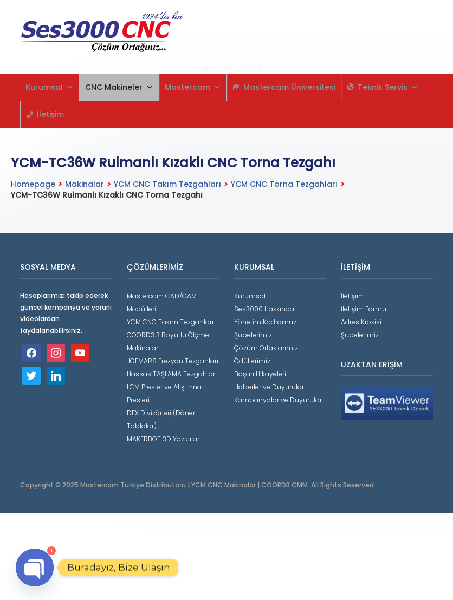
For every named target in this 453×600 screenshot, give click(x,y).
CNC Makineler (119, 87)
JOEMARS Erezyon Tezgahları (172, 361)
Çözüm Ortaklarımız (266, 348)
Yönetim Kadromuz (265, 322)
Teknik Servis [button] (388, 87)
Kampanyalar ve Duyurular (278, 400)
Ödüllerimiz (252, 361)
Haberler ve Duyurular (269, 387)
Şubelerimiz (253, 335)
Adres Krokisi (361, 322)
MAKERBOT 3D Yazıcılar (163, 439)
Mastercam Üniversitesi (289, 87)
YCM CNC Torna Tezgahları (284, 184)
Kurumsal (49, 87)
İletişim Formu (363, 309)
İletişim (50, 114)
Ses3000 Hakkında (264, 309)
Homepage (33, 184)
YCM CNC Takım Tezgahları (167, 184)
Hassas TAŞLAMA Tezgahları (172, 374)
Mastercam (193, 87)
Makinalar (84, 184)
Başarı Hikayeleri (260, 374)
